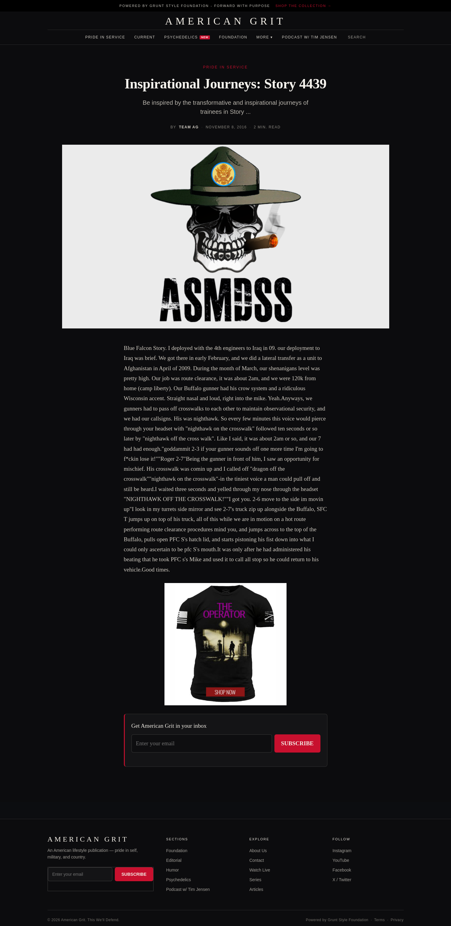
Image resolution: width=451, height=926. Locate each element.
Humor (172, 870)
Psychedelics (187, 37)
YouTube (341, 860)
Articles (256, 889)
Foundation (233, 37)
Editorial (174, 860)
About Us (258, 850)
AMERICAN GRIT (225, 21)
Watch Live (259, 870)
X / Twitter (342, 879)
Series (255, 879)
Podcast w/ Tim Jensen (309, 37)
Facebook (342, 870)
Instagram (342, 850)
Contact (256, 860)
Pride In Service (105, 37)
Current (144, 37)
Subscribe (297, 743)
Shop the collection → (303, 6)
